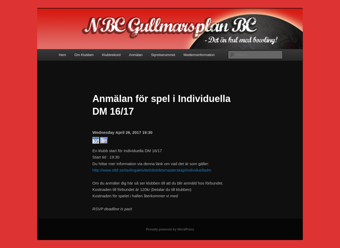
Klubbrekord (111, 55)
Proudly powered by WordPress (170, 229)
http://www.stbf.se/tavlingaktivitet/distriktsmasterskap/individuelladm (151, 170)
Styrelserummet (163, 55)
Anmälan (136, 55)
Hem (62, 55)
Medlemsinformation (199, 55)
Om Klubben (84, 55)
